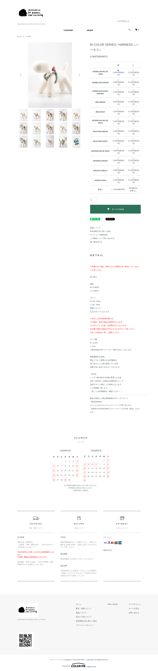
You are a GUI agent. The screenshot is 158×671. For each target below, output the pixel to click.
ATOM (115, 604)
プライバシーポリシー (84, 625)
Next (79, 75)
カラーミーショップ (56, 660)
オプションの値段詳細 (98, 235)
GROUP (90, 30)
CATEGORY (68, 30)
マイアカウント (124, 21)
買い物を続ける (96, 242)
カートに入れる (115, 209)
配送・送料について (83, 608)
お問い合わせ (134, 613)
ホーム (19, 36)
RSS (109, 604)
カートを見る (134, 608)
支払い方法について (83, 617)
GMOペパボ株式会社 (87, 660)
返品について (95, 228)
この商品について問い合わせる (102, 238)
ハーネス (28, 36)
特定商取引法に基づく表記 (100, 231)
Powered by (79, 665)
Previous (21, 75)
